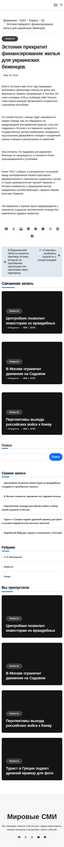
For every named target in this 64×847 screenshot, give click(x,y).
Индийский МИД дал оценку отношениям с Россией (33, 533)
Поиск (7, 445)
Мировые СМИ (32, 817)
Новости (10, 39)
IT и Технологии (13, 557)
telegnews (13, 327)
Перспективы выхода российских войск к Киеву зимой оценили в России (29, 424)
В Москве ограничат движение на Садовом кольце (25, 374)
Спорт (7, 577)
